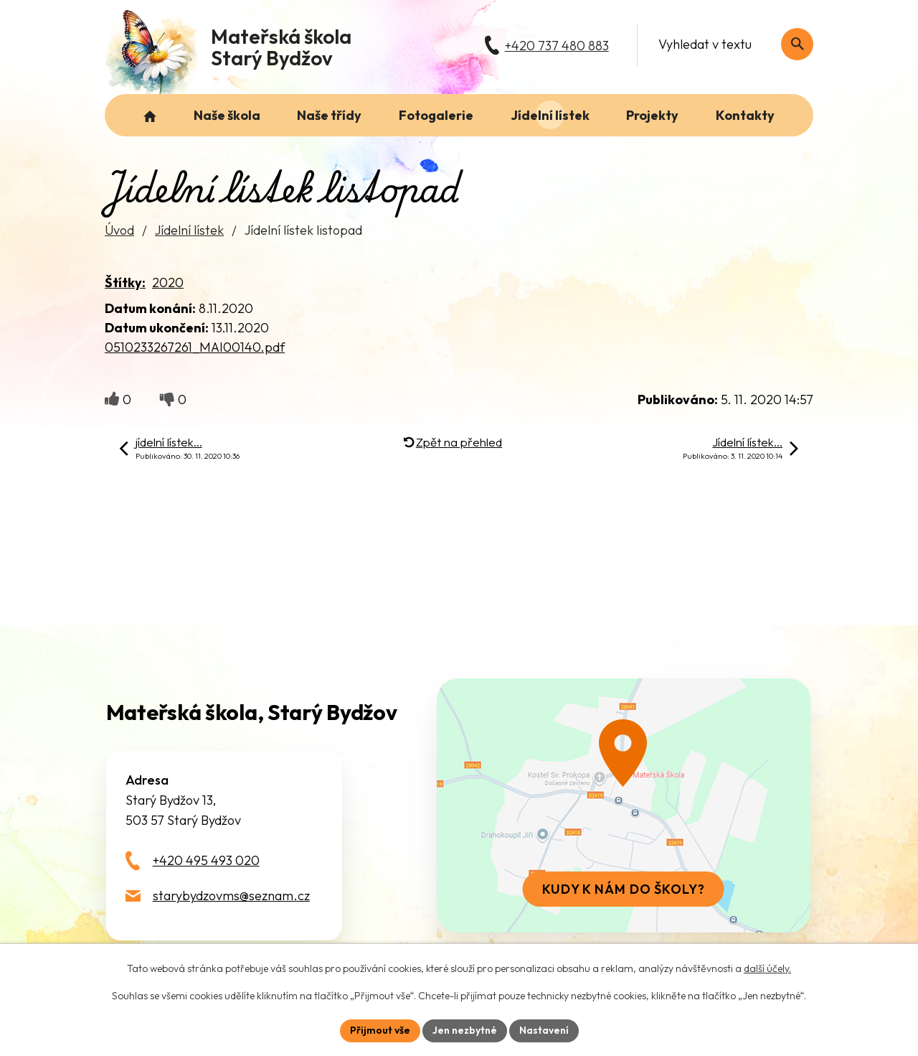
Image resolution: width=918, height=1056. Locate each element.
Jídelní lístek (189, 230)
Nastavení (544, 1030)
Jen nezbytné (464, 1030)
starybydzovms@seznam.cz (231, 895)
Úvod (119, 230)
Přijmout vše (380, 1030)
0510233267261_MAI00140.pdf (195, 347)
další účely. (767, 968)
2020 (168, 282)
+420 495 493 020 (206, 860)
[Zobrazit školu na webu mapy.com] (623, 805)
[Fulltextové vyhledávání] (728, 44)
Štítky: (125, 282)
